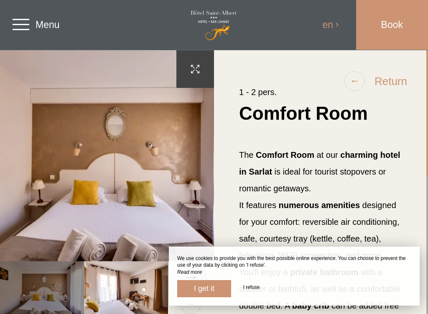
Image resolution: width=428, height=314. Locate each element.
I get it (204, 288)
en (331, 24)
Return (375, 81)
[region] (321, 182)
